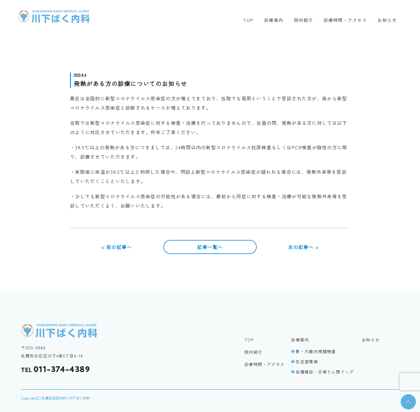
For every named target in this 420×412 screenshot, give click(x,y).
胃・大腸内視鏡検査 (313, 351)
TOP (248, 20)
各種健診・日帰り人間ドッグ (322, 372)
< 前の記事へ (116, 246)
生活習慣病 (304, 361)
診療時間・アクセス (345, 20)
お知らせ (387, 20)
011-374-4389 (55, 369)
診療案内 (274, 20)
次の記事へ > (303, 246)
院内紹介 (303, 20)
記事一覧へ (210, 246)
